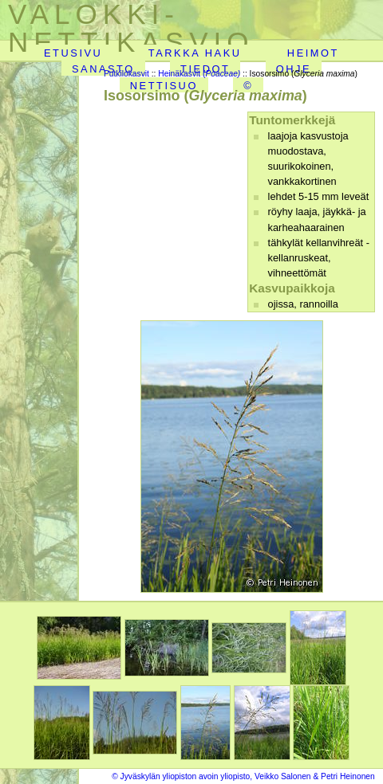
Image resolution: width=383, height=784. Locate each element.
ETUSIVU (73, 53)
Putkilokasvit (126, 73)
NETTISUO (164, 86)
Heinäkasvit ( (199, 73)
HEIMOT (313, 53)
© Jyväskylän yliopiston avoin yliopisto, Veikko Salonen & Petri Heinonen (243, 776)
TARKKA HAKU (195, 53)
